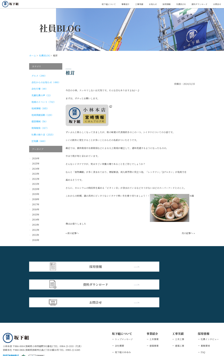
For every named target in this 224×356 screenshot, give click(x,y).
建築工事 (179, 308)
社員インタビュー (210, 302)
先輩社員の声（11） (41, 95)
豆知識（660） (39, 141)
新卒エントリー (209, 321)
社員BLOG (176, 4)
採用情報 (161, 4)
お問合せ (216, 4)
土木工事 (179, 302)
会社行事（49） (39, 88)
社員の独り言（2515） (43, 134)
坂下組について (98, 4)
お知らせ (146, 4)
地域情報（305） (40, 108)
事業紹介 (116, 4)
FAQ (203, 315)
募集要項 (205, 308)
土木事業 (154, 302)
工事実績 (131, 4)
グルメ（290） (39, 75)
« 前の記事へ (72, 233)
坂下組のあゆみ (123, 315)
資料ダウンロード (197, 4)
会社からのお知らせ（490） (45, 82)
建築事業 (154, 308)
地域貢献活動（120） (42, 115)
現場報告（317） (40, 128)
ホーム (32, 55)
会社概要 (119, 308)
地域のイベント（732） (43, 102)
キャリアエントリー (211, 328)
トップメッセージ (124, 302)
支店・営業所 (122, 321)
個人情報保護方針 (31, 337)
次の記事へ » (188, 233)
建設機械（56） (39, 121)
